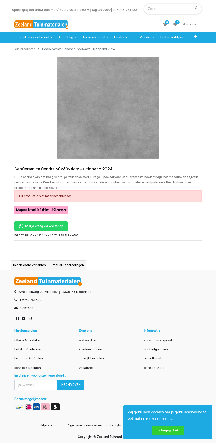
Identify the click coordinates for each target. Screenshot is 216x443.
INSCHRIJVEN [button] (71, 385)
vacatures (86, 367)
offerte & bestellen (28, 340)
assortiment (152, 358)
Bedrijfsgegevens (123, 425)
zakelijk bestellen (91, 358)
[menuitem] (35, 37)
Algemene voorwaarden (84, 425)
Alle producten (24, 49)
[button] (195, 36)
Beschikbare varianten (29, 265)
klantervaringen (90, 349)
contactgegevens (156, 349)
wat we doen (88, 340)
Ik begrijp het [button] (167, 430)
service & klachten (27, 367)
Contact (26, 308)
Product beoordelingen (67, 265)
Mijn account (50, 425)
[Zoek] (196, 8)
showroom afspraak (158, 340)
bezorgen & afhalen (28, 358)
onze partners (154, 367)
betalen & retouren (28, 349)
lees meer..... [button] (162, 418)
